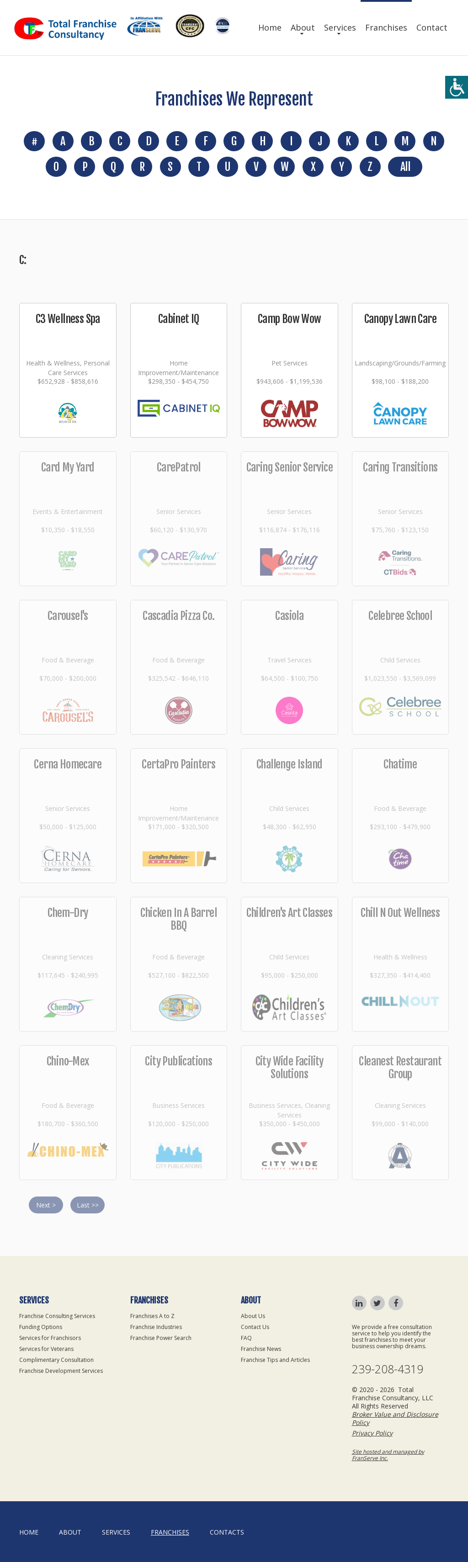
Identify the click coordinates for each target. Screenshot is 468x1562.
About (303, 27)
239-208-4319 (387, 1369)
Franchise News (261, 1349)
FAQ (246, 1338)
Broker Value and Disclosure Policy (395, 1418)
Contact (431, 27)
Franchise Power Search (160, 1338)
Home (270, 27)
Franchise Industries (156, 1327)
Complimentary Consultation (56, 1360)
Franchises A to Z (152, 1316)
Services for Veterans (46, 1349)
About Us (253, 1316)
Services (340, 27)
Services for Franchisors (50, 1338)
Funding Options (40, 1327)
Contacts (227, 1532)
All (405, 167)
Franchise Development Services (61, 1371)
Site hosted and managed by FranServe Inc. (388, 1455)
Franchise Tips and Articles (275, 1360)
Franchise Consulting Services (57, 1316)
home (28, 1532)
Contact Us (255, 1327)
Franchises (386, 27)
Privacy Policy (372, 1433)
